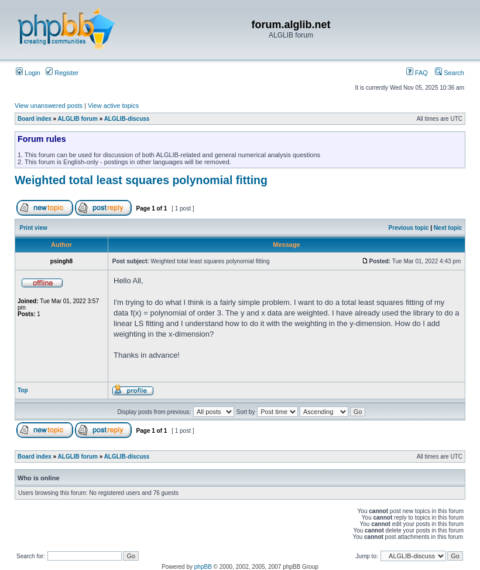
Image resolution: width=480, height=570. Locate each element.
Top (23, 390)
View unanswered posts (49, 105)
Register (62, 72)
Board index (35, 119)
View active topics (113, 105)
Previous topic (409, 228)
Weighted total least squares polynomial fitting (141, 180)
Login (28, 72)
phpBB (203, 567)
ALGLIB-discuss (127, 119)
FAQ (417, 72)
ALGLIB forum (78, 119)
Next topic (448, 228)
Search (449, 72)
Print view (33, 228)
